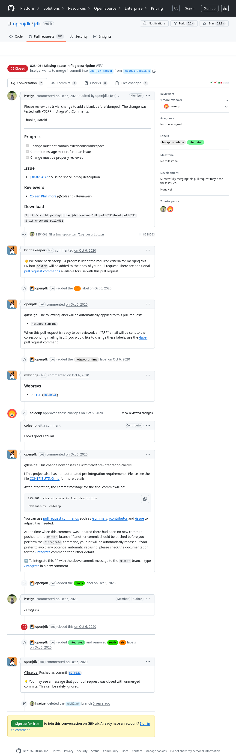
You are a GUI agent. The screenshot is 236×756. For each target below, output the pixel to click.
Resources (79, 8)
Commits (64, 76)
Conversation (27, 76)
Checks (96, 76)
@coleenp (65, 189)
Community (110, 744)
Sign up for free (27, 716)
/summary (99, 511)
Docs (125, 744)
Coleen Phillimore (43, 189)
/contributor (118, 511)
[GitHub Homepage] (18, 744)
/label (143, 330)
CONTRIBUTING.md (45, 471)
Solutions (54, 8)
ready (79, 576)
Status (95, 744)
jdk (37, 24)
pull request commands (42, 264)
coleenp (36, 406)
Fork (184, 23)
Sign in (190, 8)
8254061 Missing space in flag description (70, 227)
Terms (56, 744)
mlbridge (31, 368)
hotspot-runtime (86, 352)
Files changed (131, 76)
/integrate (42, 545)
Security (82, 744)
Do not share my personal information (195, 744)
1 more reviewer (194, 93)
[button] (154, 61)
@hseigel (31, 308)
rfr (77, 281)
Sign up (209, 8)
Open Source (107, 8)
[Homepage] (11, 8)
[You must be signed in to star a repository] (214, 23)
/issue (139, 511)
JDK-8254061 (39, 169)
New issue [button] (214, 52)
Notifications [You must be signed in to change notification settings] (154, 23)
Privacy (68, 744)
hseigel (35, 62)
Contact (137, 744)
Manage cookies (156, 744)
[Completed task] (27, 138)
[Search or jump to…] (176, 8)
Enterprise (136, 8)
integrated (77, 635)
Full (38, 387)
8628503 (149, 227)
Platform (30, 8)
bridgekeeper (34, 243)
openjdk (21, 24)
